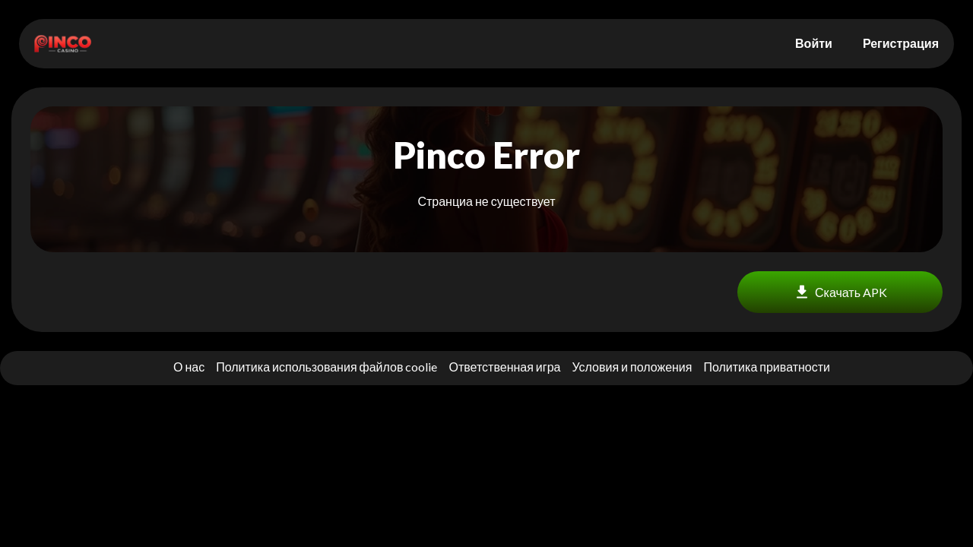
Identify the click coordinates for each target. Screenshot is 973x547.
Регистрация (901, 43)
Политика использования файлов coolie (326, 366)
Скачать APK (840, 292)
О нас (188, 366)
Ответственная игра (504, 366)
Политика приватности (766, 366)
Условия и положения (632, 366)
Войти (813, 43)
